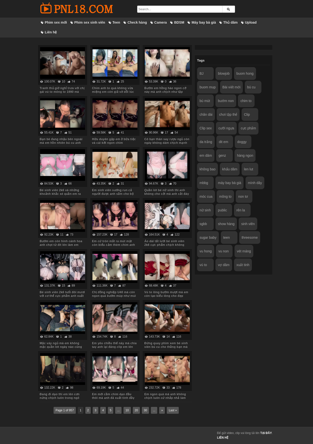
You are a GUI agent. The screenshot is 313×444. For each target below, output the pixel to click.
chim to (245, 101)
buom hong (245, 73)
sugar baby (208, 237)
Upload (251, 22)
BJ (201, 73)
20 (136, 410)
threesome (250, 237)
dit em (223, 142)
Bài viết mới (232, 87)
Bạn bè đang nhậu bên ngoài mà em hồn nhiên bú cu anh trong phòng (61, 142)
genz (222, 155)
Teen (116, 22)
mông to (225, 196)
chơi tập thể (228, 114)
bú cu (251, 87)
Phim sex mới (56, 22)
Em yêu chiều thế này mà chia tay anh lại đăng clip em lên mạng (114, 346)
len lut (248, 169)
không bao (207, 169)
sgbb (203, 224)
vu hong (206, 251)
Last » (173, 410)
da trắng (206, 142)
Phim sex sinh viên (89, 22)
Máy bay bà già (203, 22)
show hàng (226, 224)
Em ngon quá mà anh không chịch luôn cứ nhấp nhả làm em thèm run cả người (165, 397)
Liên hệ (51, 32)
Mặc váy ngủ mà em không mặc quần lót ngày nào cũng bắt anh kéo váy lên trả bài (61, 346)
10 (127, 410)
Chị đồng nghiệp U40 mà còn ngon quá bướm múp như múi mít (114, 295)
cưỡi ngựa (226, 128)
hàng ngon (245, 155)
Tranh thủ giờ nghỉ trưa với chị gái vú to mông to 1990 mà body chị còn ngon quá (62, 91)
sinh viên (248, 224)
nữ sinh (205, 210)
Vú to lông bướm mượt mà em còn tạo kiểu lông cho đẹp (166, 294)
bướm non (226, 101)
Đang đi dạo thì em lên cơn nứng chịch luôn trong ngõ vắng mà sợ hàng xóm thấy (60, 397)
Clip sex (206, 128)
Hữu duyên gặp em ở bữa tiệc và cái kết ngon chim (114, 141)
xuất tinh (242, 265)
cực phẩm (248, 128)
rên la (240, 210)
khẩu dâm (229, 169)
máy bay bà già (229, 183)
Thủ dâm (230, 22)
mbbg (204, 183)
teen (226, 237)
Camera (160, 22)
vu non (223, 251)
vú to (203, 265)
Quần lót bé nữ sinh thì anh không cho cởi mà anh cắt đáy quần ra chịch (166, 193)
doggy (241, 142)
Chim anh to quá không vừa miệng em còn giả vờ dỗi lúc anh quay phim (113, 91)
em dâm (206, 155)
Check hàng (137, 22)
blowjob (223, 73)
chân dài (206, 114)
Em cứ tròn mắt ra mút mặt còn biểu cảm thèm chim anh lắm (113, 244)
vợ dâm (223, 265)
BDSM (179, 22)
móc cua (206, 196)
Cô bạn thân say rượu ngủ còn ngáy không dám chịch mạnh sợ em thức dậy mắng (166, 142)
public (222, 210)
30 (145, 410)
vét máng (244, 251)
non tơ (243, 196)
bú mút (205, 101)
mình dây (255, 183)
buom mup (208, 87)
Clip (247, 114)
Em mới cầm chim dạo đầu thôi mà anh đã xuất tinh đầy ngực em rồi (113, 397)
